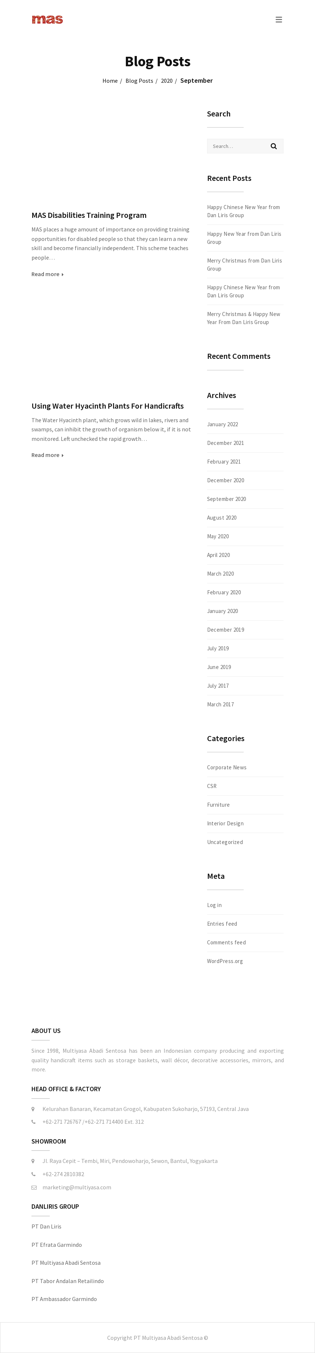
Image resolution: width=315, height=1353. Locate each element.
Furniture (218, 804)
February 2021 (224, 461)
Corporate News (227, 767)
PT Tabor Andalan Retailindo (67, 1281)
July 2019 (218, 648)
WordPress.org (225, 961)
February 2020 (224, 592)
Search (274, 146)
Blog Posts (139, 80)
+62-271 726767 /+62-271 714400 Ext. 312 (93, 1121)
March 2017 (220, 704)
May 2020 (218, 536)
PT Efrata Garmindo (56, 1244)
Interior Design (225, 823)
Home (110, 80)
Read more (45, 274)
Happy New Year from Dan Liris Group (244, 237)
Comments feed (226, 942)
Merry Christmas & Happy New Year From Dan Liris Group (244, 318)
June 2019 (219, 667)
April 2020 (218, 554)
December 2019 (225, 629)
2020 (167, 80)
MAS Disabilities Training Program (89, 215)
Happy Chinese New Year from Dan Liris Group (243, 211)
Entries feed (222, 923)
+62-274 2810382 (63, 1174)
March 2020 (220, 573)
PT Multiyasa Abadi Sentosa (66, 1262)
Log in (214, 905)
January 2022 (222, 424)
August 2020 (222, 517)
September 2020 (226, 498)
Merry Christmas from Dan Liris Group (244, 264)
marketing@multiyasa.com (76, 1187)
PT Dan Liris (46, 1226)
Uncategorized (225, 842)
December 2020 (225, 480)
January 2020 (222, 610)
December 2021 (225, 442)
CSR (212, 786)
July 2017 (218, 685)
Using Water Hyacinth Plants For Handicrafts (107, 406)
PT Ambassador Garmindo (64, 1298)
